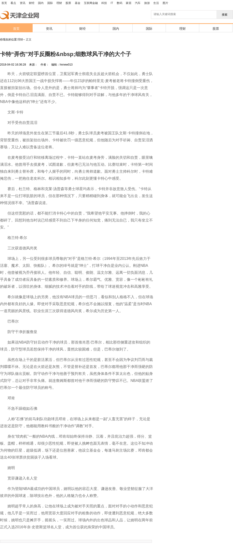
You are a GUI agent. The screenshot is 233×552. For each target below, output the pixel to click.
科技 (104, 3)
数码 (119, 3)
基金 (77, 3)
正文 (28, 39)
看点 (13, 3)
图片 (165, 3)
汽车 (137, 3)
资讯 (22, 3)
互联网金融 (91, 3)
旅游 (147, 3)
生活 (156, 3)
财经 (31, 3)
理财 (59, 3)
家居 (128, 3)
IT (112, 3)
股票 (68, 3)
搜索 (224, 14)
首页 (4, 3)
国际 (50, 3)
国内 (41, 3)
